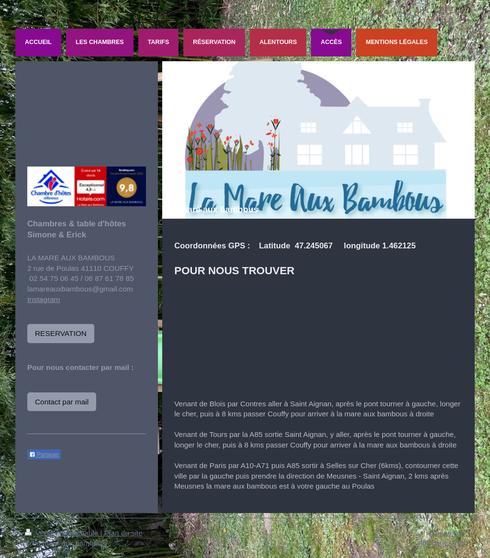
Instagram (43, 299)
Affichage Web (441, 543)
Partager (44, 454)
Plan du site (123, 533)
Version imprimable (62, 533)
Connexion (447, 533)
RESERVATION (61, 333)
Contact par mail (62, 402)
